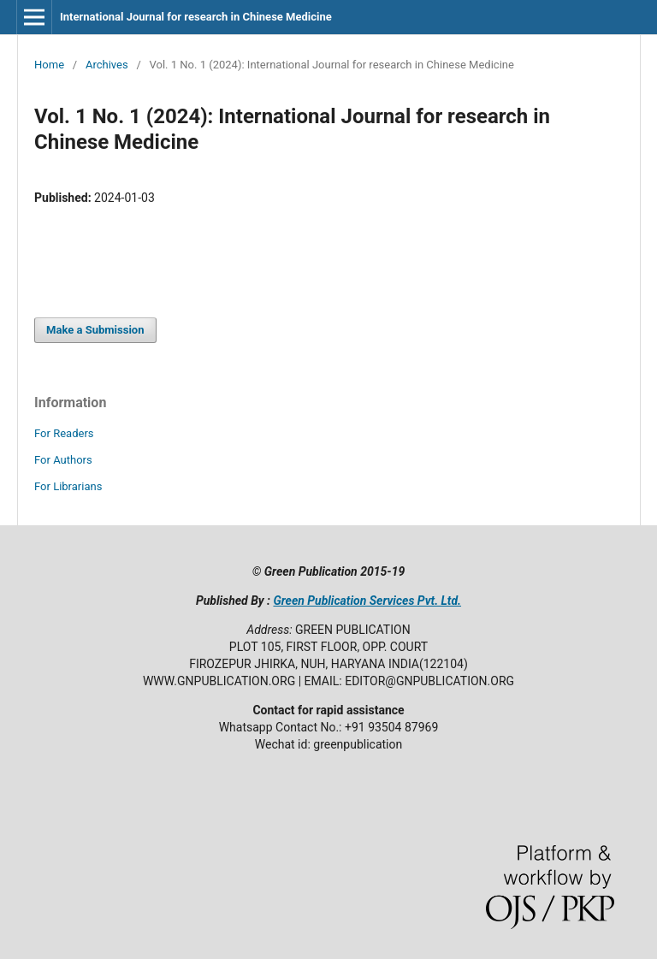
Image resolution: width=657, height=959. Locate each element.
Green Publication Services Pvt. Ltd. (367, 600)
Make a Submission (95, 329)
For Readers (64, 433)
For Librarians (68, 486)
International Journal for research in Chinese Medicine (196, 16)
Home (49, 64)
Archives (107, 64)
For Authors (63, 459)
